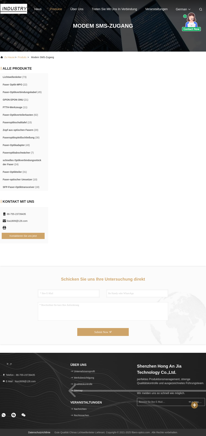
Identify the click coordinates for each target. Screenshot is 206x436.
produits (22, 57)
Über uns (76, 9)
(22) (15, 84)
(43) (16, 145)
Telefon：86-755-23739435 (18, 375)
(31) (15, 172)
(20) (20, 130)
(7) (18, 152)
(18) (21, 187)
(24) (22, 162)
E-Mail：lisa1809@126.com (19, 381)
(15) (17, 122)
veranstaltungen (156, 9)
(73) (15, 77)
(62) (20, 114)
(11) (15, 107)
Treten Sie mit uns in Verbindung (114, 9)
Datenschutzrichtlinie (39, 432)
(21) (15, 99)
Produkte (56, 9)
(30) (21, 137)
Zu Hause (9, 57)
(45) (22, 92)
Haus (38, 9)
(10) (20, 179)
